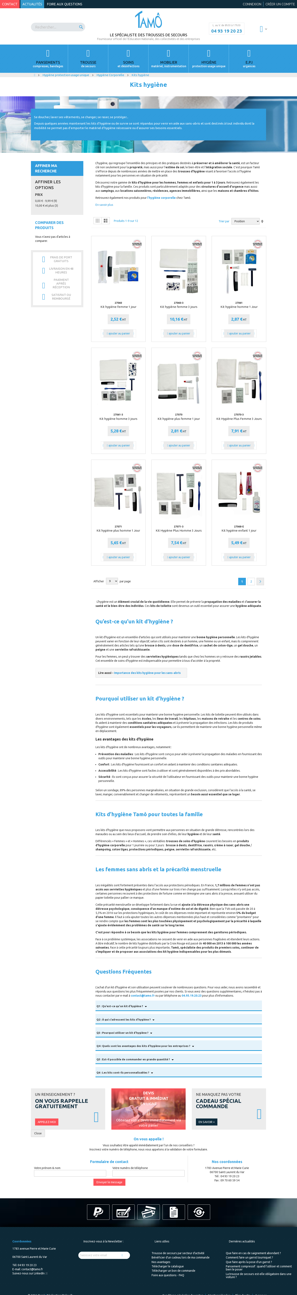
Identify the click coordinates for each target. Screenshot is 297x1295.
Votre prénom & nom (47, 1168)
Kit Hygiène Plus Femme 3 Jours (239, 418)
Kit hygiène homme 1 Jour (239, 306)
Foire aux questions (64, 4)
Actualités (32, 4)
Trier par (224, 221)
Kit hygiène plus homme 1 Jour (118, 530)
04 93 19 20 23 (226, 31)
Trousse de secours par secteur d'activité (178, 1253)
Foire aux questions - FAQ (168, 1275)
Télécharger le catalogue (168, 1266)
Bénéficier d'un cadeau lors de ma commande (181, 1257)
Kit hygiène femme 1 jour (118, 306)
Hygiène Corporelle (111, 75)
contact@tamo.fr (143, 995)
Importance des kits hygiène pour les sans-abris (147, 673)
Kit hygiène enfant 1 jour (239, 530)
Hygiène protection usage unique (66, 75)
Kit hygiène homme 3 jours (118, 418)
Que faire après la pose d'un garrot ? (249, 1262)
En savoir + (207, 1122)
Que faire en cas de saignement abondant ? (253, 1253)
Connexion (252, 4)
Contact (10, 4)
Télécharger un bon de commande (173, 1270)
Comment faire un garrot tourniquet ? (249, 1257)
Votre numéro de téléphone (130, 1168)
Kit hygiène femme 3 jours (178, 306)
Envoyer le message (109, 1182)
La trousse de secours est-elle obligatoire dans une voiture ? (258, 1275)
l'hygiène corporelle (161, 197)
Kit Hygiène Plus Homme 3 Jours (179, 530)
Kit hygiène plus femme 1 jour (179, 418)
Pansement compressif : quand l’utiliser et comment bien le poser (259, 1268)
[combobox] (58, 27)
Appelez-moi (47, 1122)
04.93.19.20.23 (192, 995)
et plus (46, 205)
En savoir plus (104, 204)
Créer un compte (280, 4)
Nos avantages (161, 1262)
